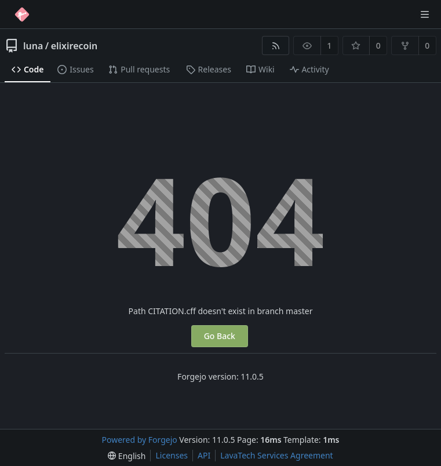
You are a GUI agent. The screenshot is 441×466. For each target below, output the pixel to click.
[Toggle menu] (424, 14)
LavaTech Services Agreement (276, 455)
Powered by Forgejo (139, 439)
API (204, 455)
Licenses (171, 455)
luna (33, 46)
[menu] (126, 455)
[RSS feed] (275, 45)
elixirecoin (74, 46)
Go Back (219, 335)
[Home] (22, 14)
